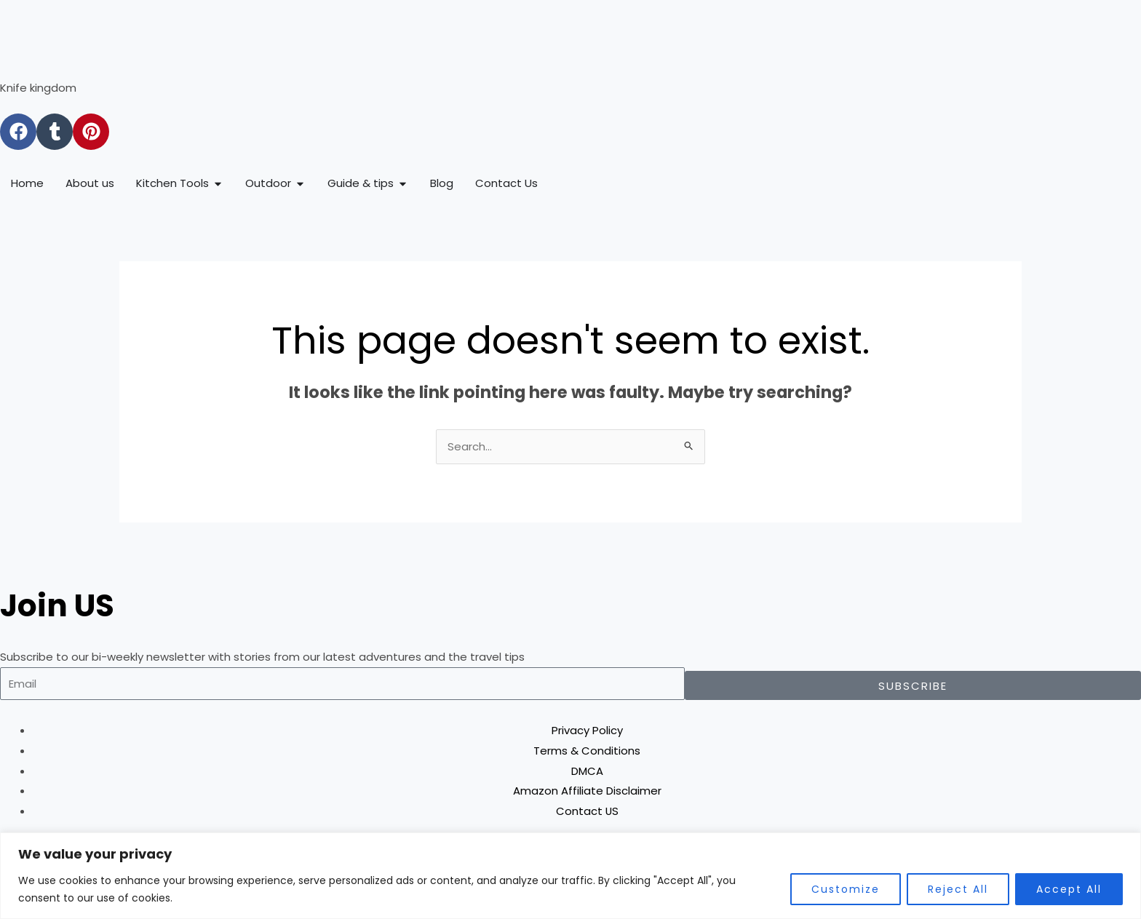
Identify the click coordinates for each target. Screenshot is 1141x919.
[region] (570, 875)
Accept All (1069, 889)
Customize (845, 889)
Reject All (958, 889)
